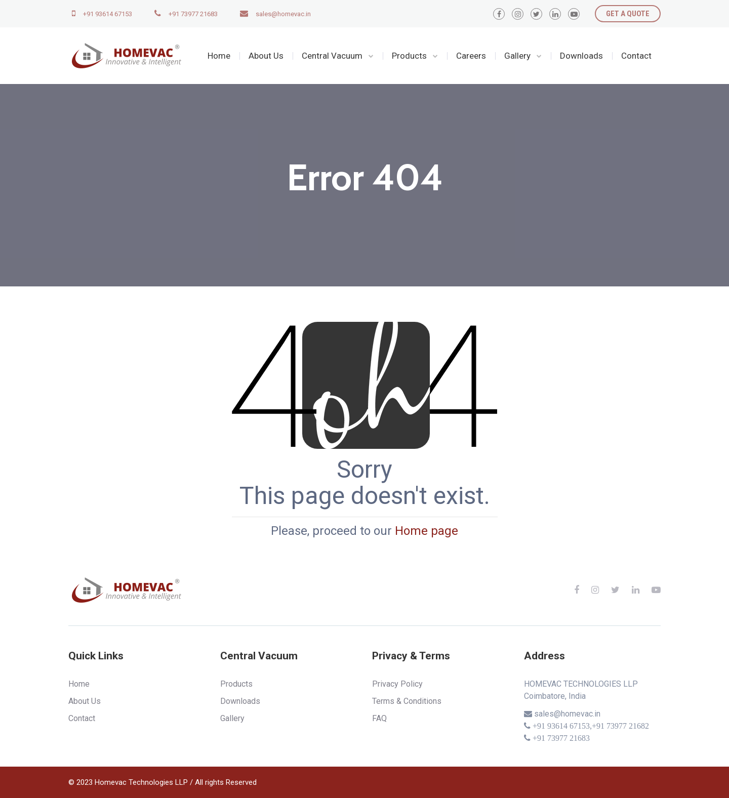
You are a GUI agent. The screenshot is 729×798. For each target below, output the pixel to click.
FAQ (379, 718)
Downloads (581, 56)
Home (219, 56)
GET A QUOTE (628, 13)
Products (409, 56)
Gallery (517, 56)
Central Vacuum (332, 56)
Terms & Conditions (406, 701)
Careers (471, 56)
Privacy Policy (397, 684)
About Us (266, 56)
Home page (426, 531)
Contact (636, 56)
